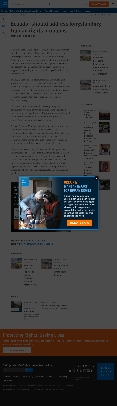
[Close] (96, 178)
